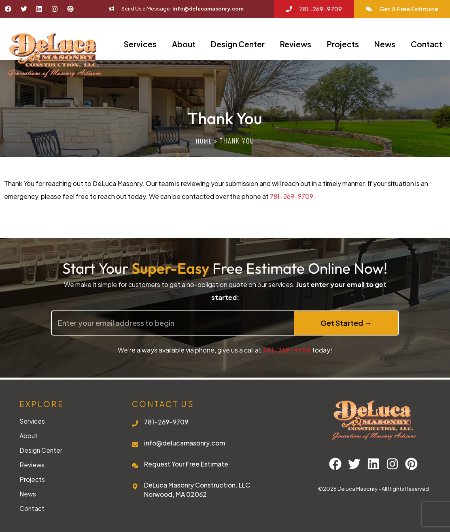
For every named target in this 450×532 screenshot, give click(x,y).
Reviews (295, 44)
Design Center (238, 44)
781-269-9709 (292, 196)
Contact (426, 44)
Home (203, 141)
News (384, 44)
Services (140, 44)
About (183, 44)
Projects (343, 44)
